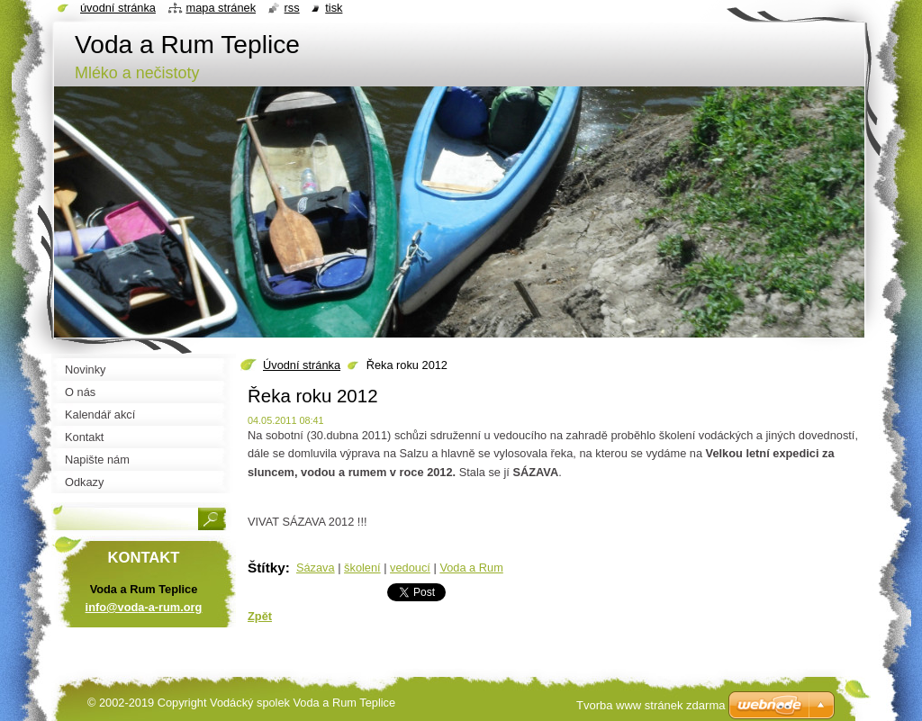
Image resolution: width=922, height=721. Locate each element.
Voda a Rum (470, 567)
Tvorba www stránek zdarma (650, 705)
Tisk (333, 7)
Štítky (266, 567)
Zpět (260, 616)
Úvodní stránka (301, 365)
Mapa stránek (221, 7)
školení (362, 567)
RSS (292, 7)
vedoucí (410, 567)
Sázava (315, 567)
